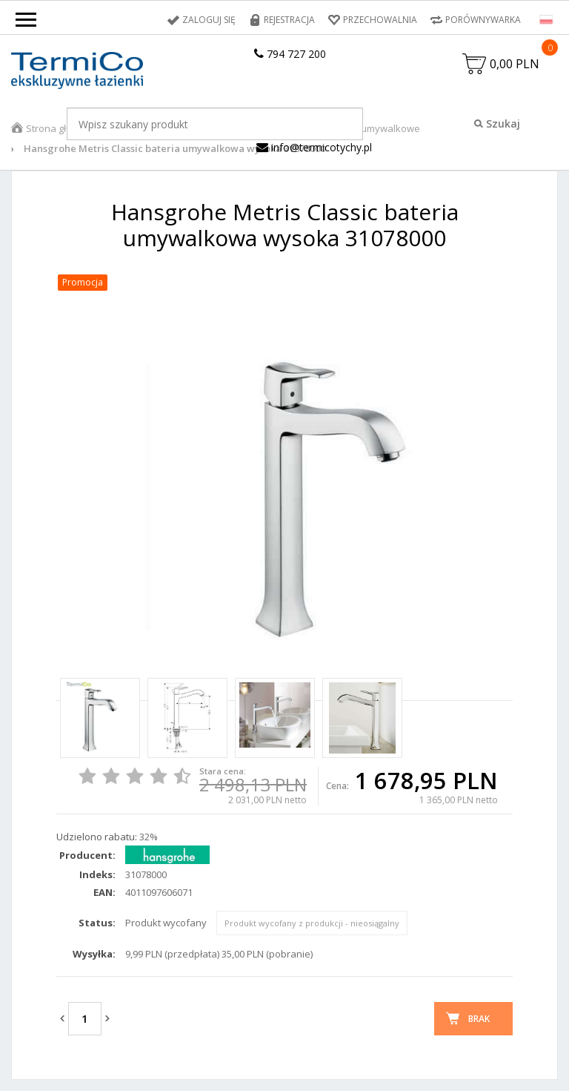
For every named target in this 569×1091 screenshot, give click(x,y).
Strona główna (58, 128)
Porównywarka (483, 19)
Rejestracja (289, 19)
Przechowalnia (380, 19)
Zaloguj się (209, 19)
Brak (479, 1018)
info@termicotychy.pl (314, 147)
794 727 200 (290, 54)
